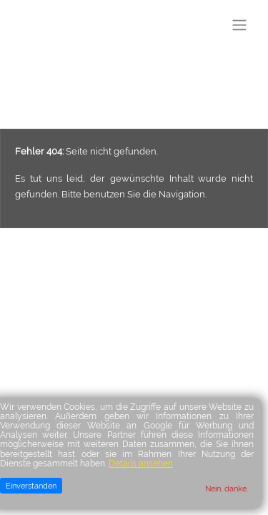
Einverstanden (31, 486)
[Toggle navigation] (239, 25)
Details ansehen (141, 463)
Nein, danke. (226, 489)
